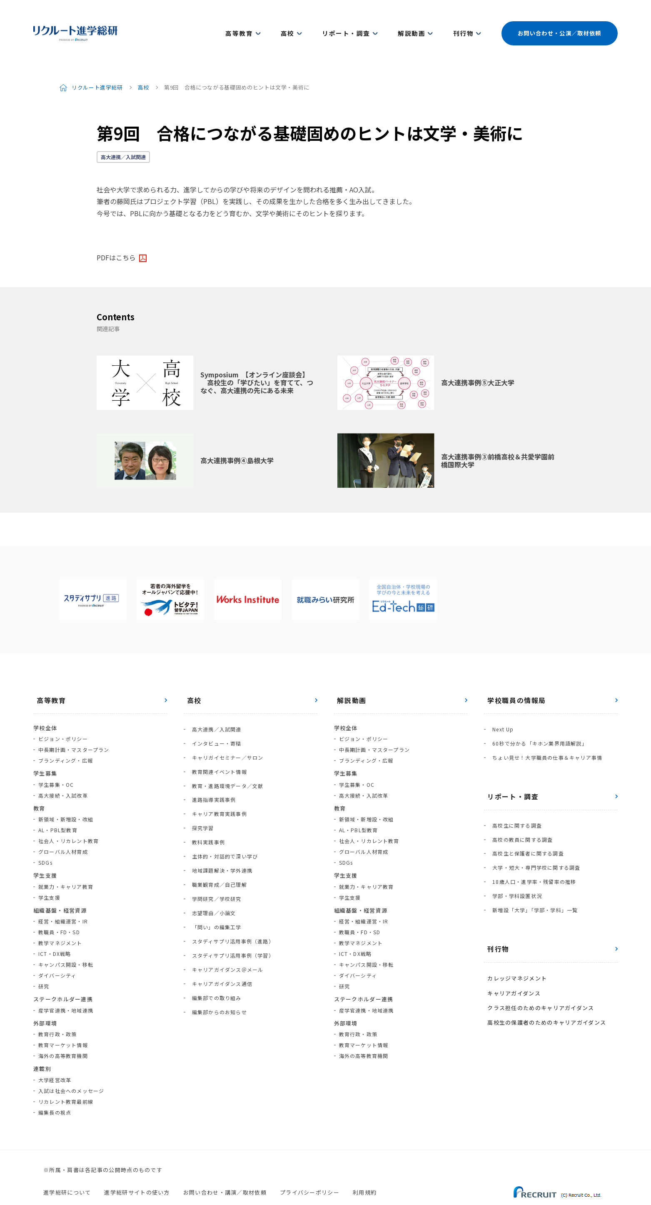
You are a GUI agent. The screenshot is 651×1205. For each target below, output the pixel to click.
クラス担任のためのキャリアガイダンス (537, 943)
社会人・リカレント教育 (68, 817)
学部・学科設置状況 (514, 844)
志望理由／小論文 (211, 844)
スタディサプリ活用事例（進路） (230, 866)
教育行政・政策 (57, 1011)
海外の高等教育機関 (63, 1032)
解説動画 (417, 21)
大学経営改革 (54, 1056)
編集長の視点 (54, 1089)
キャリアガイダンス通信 (219, 899)
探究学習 (200, 779)
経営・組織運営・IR (63, 898)
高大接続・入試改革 (63, 772)
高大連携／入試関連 (123, 133)
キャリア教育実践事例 (216, 769)
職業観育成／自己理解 (216, 823)
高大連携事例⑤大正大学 (477, 359)
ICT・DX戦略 (54, 930)
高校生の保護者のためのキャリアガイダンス (543, 955)
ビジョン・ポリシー (63, 715)
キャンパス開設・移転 (65, 941)
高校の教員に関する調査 (519, 801)
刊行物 (463, 21)
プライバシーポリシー (309, 1169)
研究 (43, 963)
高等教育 (264, 21)
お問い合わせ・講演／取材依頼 (225, 1169)
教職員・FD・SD (59, 909)
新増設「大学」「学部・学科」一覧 (531, 855)
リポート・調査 (358, 21)
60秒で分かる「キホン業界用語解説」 (536, 715)
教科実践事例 (205, 790)
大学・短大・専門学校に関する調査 (533, 822)
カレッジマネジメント (514, 920)
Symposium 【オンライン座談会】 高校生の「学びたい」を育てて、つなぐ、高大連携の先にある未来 (256, 359)
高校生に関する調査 (514, 790)
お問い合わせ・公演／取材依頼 (558, 21)
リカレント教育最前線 (65, 1078)
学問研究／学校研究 (213, 834)
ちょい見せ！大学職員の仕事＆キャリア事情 (544, 725)
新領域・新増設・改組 (65, 796)
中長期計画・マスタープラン (74, 726)
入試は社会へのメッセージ (71, 1067)
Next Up (499, 704)
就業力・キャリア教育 (65, 863)
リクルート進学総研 (98, 64)
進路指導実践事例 (211, 758)
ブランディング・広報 (65, 737)
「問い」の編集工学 (213, 855)
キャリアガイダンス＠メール (224, 888)
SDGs (45, 839)
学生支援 (49, 874)
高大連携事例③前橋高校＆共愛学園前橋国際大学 (497, 437)
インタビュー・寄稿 (213, 715)
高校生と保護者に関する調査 (525, 812)
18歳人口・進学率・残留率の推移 (531, 833)
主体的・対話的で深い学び (221, 801)
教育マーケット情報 (63, 1021)
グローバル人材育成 (63, 828)
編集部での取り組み (213, 909)
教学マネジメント (60, 919)
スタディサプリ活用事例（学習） (230, 877)
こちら (126, 234)
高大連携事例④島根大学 (237, 437)
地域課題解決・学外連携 (219, 812)
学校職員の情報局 (513, 677)
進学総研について (67, 1169)
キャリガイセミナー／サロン (224, 725)
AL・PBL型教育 (57, 807)
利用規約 (365, 1169)
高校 (306, 21)
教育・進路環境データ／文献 (224, 747)
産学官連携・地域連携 (65, 986)
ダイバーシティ (57, 952)
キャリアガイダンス (510, 932)
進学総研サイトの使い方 (137, 1169)
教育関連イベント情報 (216, 736)
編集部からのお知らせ (216, 920)
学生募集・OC (56, 761)
